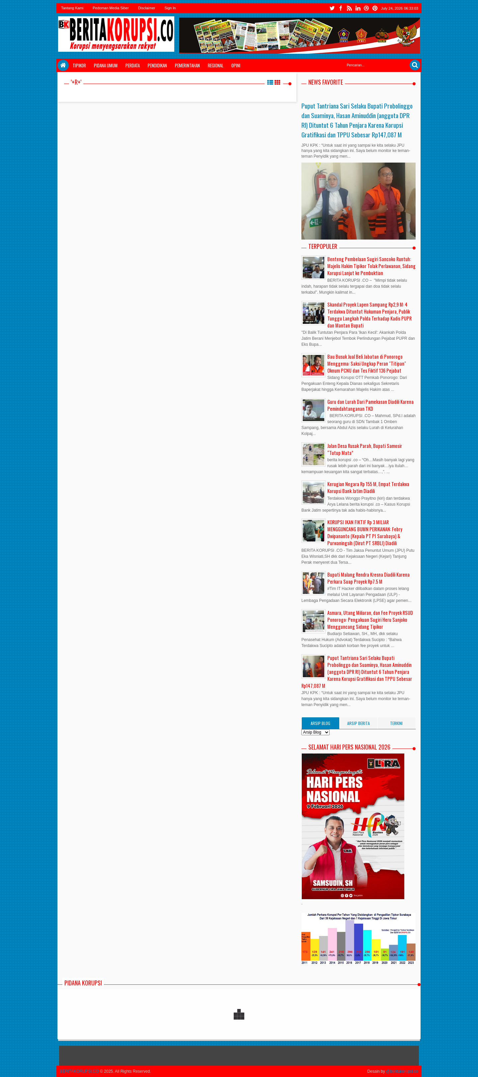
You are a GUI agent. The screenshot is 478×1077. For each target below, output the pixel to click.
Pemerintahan (187, 65)
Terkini (396, 723)
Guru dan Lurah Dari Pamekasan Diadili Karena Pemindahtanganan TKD (370, 405)
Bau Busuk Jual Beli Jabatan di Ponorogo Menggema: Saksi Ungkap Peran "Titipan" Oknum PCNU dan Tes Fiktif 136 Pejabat (366, 363)
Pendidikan (157, 65)
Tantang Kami (72, 8)
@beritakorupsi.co (402, 1071)
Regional (215, 65)
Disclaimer (146, 8)
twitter (332, 8)
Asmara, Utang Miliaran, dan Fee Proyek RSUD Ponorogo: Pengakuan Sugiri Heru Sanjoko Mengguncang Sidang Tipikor (370, 619)
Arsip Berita (358, 723)
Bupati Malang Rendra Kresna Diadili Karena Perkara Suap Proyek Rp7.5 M (368, 578)
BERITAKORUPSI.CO (79, 1071)
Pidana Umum (106, 65)
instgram (358, 8)
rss (349, 8)
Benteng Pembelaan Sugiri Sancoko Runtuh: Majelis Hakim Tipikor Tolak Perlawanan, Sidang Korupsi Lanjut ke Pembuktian (371, 265)
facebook (340, 8)
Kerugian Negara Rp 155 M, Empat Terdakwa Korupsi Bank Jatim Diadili (368, 487)
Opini (235, 65)
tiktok (375, 8)
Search (415, 65)
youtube (366, 8)
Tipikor (79, 65)
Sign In (170, 8)
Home (63, 65)
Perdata (132, 65)
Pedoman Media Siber (111, 8)
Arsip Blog (320, 723)
